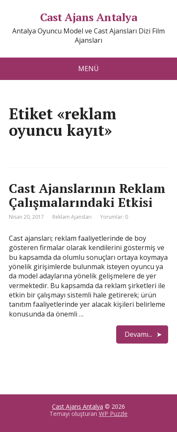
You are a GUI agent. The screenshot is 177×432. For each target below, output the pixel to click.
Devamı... (138, 334)
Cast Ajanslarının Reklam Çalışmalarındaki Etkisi (87, 195)
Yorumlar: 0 (114, 216)
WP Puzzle (113, 414)
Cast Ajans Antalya (88, 17)
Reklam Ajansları (72, 216)
